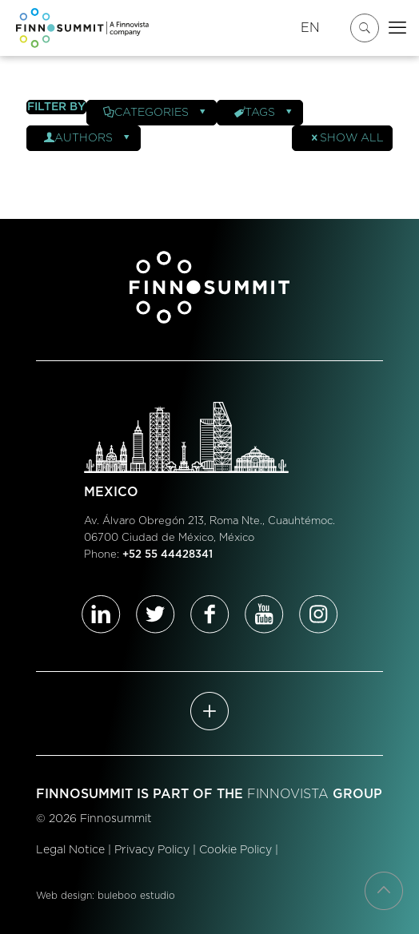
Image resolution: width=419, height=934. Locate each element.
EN (310, 28)
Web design (64, 895)
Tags (263, 112)
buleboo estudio (136, 895)
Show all (346, 138)
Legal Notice (70, 850)
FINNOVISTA (288, 794)
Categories (155, 112)
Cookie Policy (235, 850)
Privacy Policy (152, 850)
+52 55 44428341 (167, 555)
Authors (87, 138)
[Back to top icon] (384, 891)
